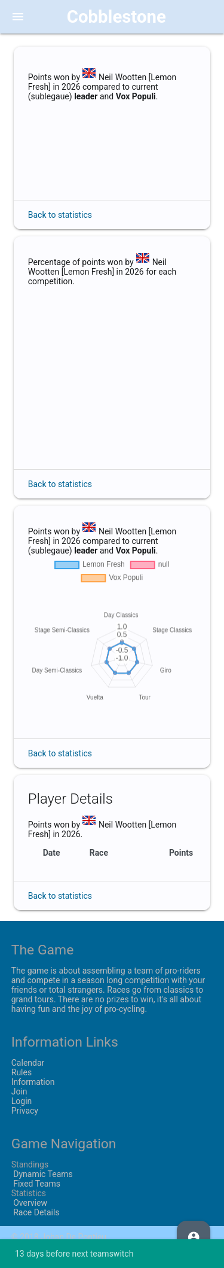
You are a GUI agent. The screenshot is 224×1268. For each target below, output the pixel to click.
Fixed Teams (35, 1183)
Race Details (35, 1212)
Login (21, 1101)
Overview (29, 1203)
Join (19, 1091)
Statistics (28, 1193)
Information (33, 1082)
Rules (21, 1072)
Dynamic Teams (42, 1174)
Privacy (24, 1110)
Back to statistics (60, 215)
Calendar (28, 1063)
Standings (29, 1164)
